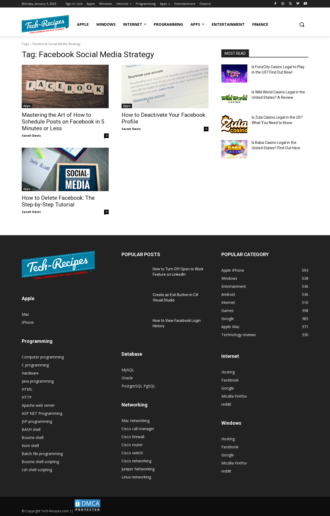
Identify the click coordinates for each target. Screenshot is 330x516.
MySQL (128, 369)
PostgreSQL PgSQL (138, 385)
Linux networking (136, 476)
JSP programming (37, 421)
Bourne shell (32, 437)
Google (227, 388)
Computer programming (43, 356)
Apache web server (38, 405)
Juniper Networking (138, 468)
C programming (35, 365)
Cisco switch (132, 452)
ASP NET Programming (42, 413)
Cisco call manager (138, 428)
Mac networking (135, 420)
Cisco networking (136, 460)
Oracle (127, 377)
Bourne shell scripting (40, 461)
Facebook (230, 380)
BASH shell (31, 429)
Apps (27, 106)
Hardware (30, 373)
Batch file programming (42, 453)
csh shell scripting (37, 469)
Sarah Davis (31, 135)
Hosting (228, 372)
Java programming (38, 381)
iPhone (28, 322)
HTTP (27, 397)
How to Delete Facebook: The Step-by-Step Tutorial (58, 201)
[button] (301, 24)
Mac (25, 314)
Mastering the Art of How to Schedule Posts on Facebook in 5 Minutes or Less (63, 122)
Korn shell (30, 445)
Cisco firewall (133, 436)
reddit (226, 404)
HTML (27, 389)
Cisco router (132, 444)
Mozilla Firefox (234, 396)
